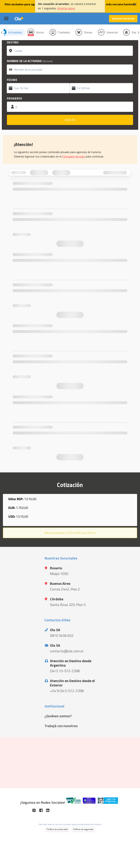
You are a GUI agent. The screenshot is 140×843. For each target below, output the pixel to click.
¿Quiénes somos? (58, 716)
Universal (112, 32)
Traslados (64, 32)
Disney (88, 32)
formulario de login (73, 156)
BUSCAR (70, 120)
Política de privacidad (57, 829)
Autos (40, 32)
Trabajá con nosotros (61, 726)
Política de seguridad (83, 829)
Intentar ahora (66, 8)
